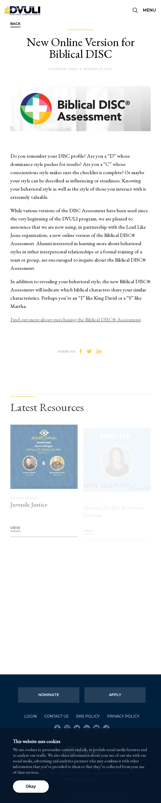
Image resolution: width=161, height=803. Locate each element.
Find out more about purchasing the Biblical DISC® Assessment (75, 319)
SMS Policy (88, 716)
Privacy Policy (123, 716)
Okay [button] (31, 786)
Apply (115, 694)
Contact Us (56, 716)
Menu (149, 10)
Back (15, 24)
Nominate (48, 694)
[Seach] (135, 11)
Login (30, 716)
